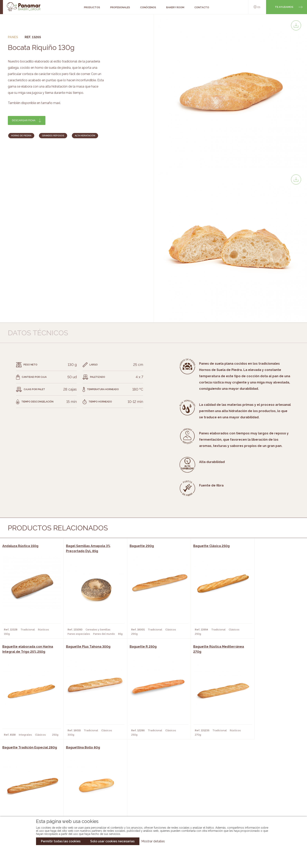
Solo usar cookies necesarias (112, 841)
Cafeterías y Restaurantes (90, 784)
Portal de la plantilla (262, 793)
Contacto (31, 795)
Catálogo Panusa (150, 801)
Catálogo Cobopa (150, 795)
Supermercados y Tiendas (90, 795)
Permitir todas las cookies (60, 841)
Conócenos (32, 784)
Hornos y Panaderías (86, 790)
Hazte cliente (33, 801)
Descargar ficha (23, 120)
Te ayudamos (284, 6)
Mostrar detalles (153, 841)
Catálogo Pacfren (151, 807)
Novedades (145, 784)
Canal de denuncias (263, 805)
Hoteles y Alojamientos (89, 801)
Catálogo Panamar (151, 790)
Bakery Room (33, 790)
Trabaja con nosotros (263, 780)
